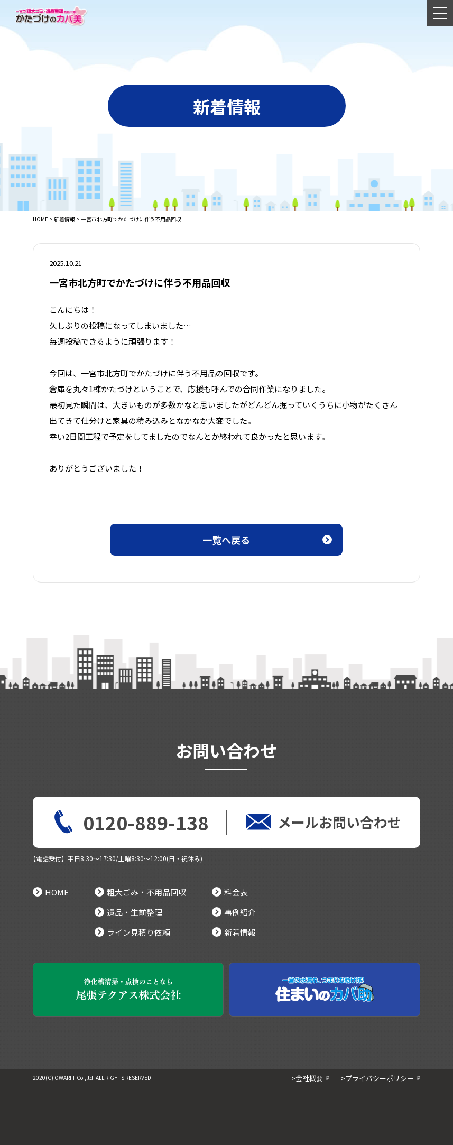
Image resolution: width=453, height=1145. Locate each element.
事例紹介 (234, 912)
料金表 (230, 892)
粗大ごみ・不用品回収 (140, 892)
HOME (40, 219)
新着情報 (64, 219)
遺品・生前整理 (128, 912)
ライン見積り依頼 (132, 932)
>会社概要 (307, 1078)
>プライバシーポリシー (377, 1078)
